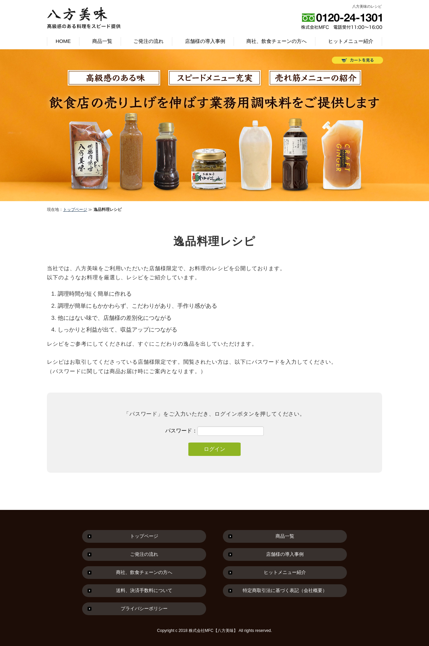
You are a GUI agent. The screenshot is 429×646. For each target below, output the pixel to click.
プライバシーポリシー (144, 608)
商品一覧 (102, 41)
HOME (63, 41)
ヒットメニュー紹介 (350, 41)
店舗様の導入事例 (205, 41)
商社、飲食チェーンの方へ (276, 41)
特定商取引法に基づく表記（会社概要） (285, 590)
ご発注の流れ (148, 41)
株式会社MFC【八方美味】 (213, 630)
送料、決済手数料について (144, 590)
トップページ (75, 209)
